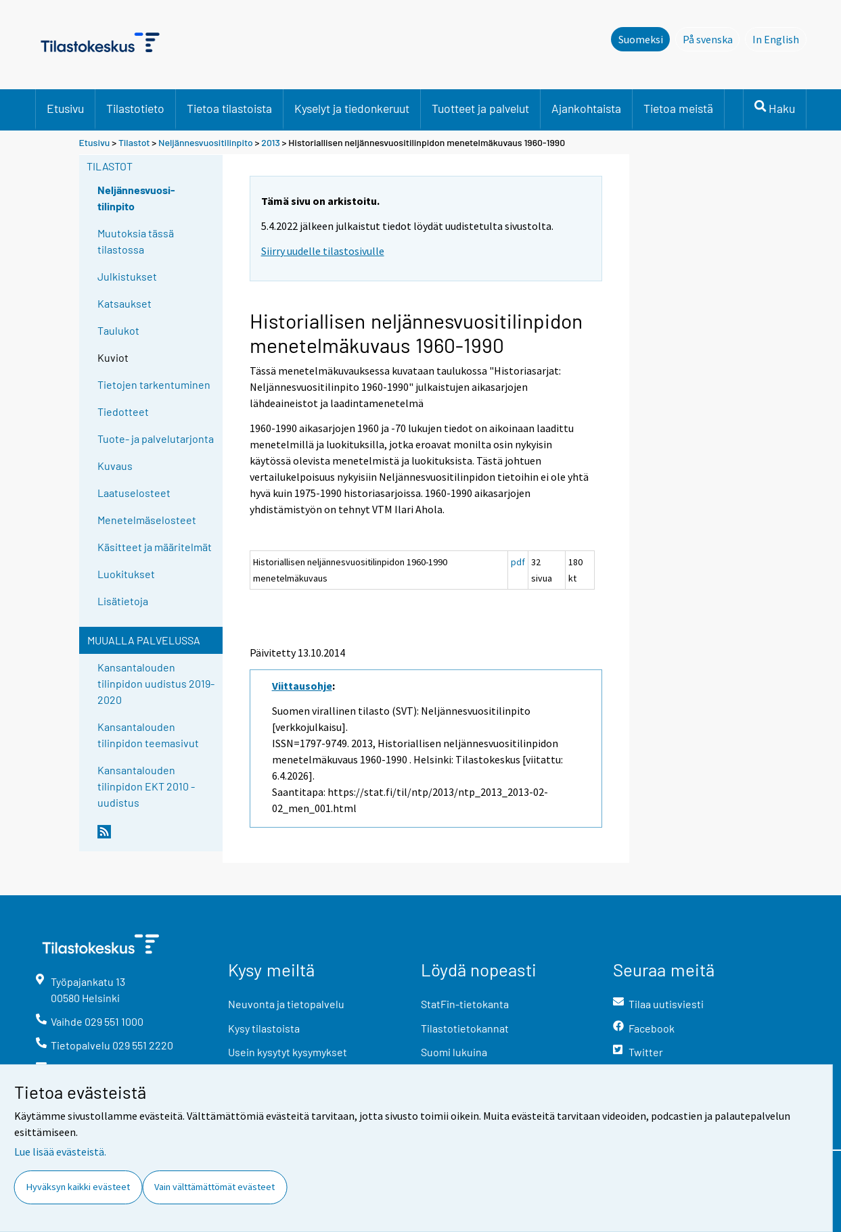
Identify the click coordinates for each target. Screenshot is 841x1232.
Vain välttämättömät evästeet (214, 1187)
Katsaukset (124, 303)
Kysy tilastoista (264, 1028)
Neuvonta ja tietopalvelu (286, 1003)
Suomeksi (640, 39)
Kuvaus (115, 465)
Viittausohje (302, 685)
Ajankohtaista (586, 108)
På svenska (711, 38)
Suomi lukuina (454, 1051)
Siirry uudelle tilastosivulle (322, 251)
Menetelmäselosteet (146, 519)
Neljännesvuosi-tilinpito (136, 197)
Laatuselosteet (134, 492)
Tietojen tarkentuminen (153, 384)
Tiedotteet (123, 411)
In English (779, 38)
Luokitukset (126, 573)
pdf (518, 562)
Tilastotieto (135, 108)
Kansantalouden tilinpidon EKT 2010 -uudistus (146, 786)
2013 (270, 142)
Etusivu (65, 108)
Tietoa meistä (678, 108)
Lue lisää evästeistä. (60, 1151)
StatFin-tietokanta (465, 1003)
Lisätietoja (122, 600)
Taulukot (118, 330)
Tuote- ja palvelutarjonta (155, 438)
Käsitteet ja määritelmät (154, 546)
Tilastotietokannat (465, 1028)
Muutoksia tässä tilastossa (135, 241)
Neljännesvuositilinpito (205, 142)
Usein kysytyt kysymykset (287, 1051)
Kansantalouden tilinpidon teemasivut (148, 734)
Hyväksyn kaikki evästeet (78, 1187)
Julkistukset (127, 276)
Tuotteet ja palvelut (480, 108)
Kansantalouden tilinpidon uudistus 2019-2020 (155, 683)
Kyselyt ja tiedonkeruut (351, 108)
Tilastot (134, 142)
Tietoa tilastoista (229, 108)
